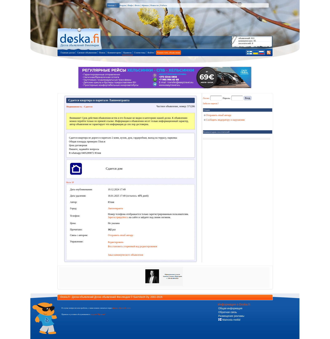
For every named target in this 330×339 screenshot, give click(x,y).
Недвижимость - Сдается (80, 106)
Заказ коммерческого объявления (125, 254)
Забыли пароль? (211, 103)
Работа (163, 5)
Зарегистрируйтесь (118, 217)
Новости (154, 5)
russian (112, 5)
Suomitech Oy (141, 297)
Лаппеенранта (115, 208)
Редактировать (116, 242)
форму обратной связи (121, 308)
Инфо (130, 5)
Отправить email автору (120, 235)
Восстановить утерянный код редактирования (132, 246)
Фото (137, 5)
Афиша (145, 5)
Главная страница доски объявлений (79, 38)
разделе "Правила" (97, 314)
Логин (206, 98)
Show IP (70, 182)
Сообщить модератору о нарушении (224, 119)
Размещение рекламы (231, 316)
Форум (122, 5)
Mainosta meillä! (229, 319)
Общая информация (230, 308)
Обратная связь (227, 312)
